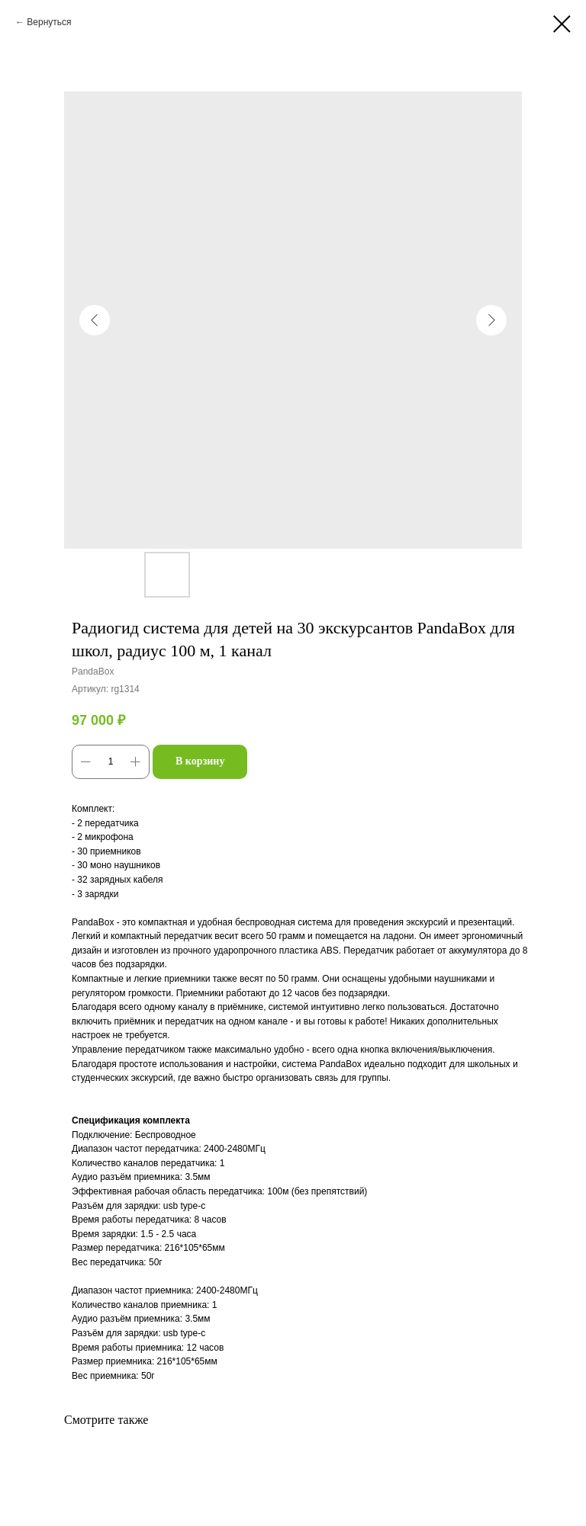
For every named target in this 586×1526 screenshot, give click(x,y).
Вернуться (49, 22)
